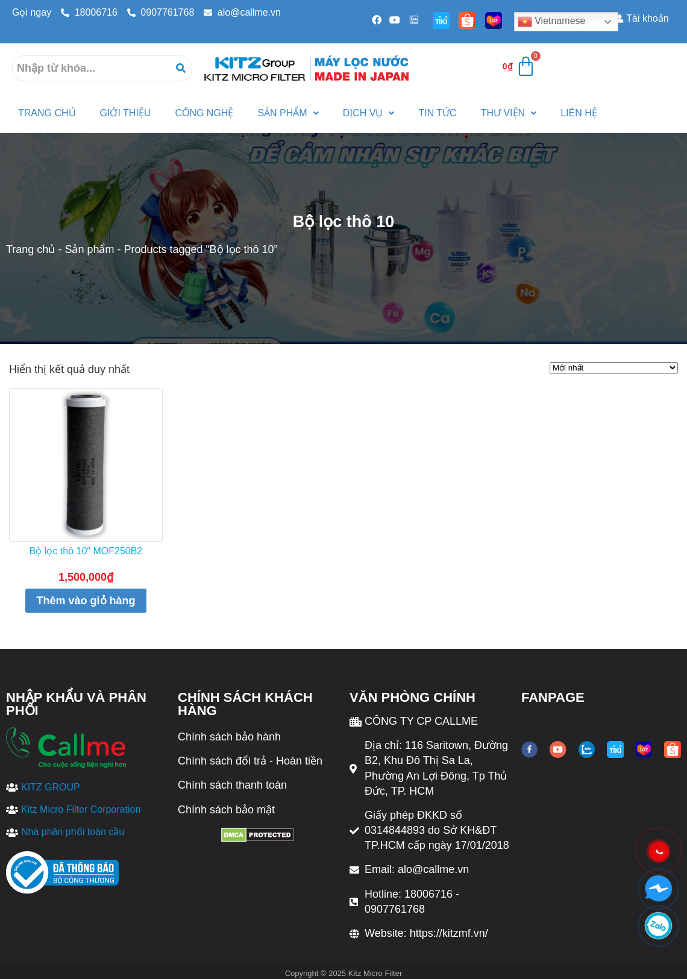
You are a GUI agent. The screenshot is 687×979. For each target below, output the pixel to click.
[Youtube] (394, 20)
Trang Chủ (47, 113)
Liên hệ (578, 113)
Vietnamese (552, 21)
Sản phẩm (287, 113)
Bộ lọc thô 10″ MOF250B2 (86, 551)
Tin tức (437, 113)
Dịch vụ (369, 113)
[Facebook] (375, 20)
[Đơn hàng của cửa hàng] (614, 368)
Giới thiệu (125, 113)
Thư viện (508, 113)
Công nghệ (204, 113)
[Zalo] (413, 20)
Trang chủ (30, 249)
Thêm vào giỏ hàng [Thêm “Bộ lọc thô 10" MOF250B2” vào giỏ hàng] (85, 601)
